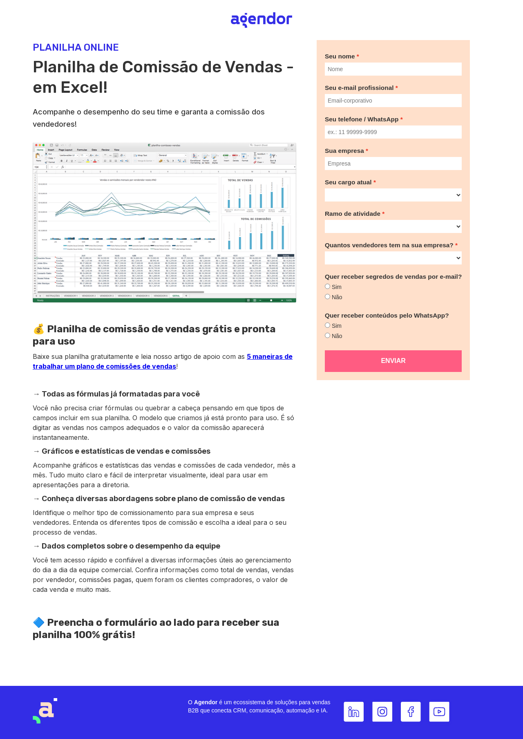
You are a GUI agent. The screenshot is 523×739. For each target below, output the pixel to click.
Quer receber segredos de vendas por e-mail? (393, 276)
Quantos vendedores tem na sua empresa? (389, 245)
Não (337, 297)
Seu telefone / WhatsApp (361, 119)
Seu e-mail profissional (359, 87)
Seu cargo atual (348, 182)
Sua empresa (344, 150)
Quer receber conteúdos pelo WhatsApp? (387, 315)
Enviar (393, 360)
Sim (337, 287)
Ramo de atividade (352, 213)
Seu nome (340, 56)
